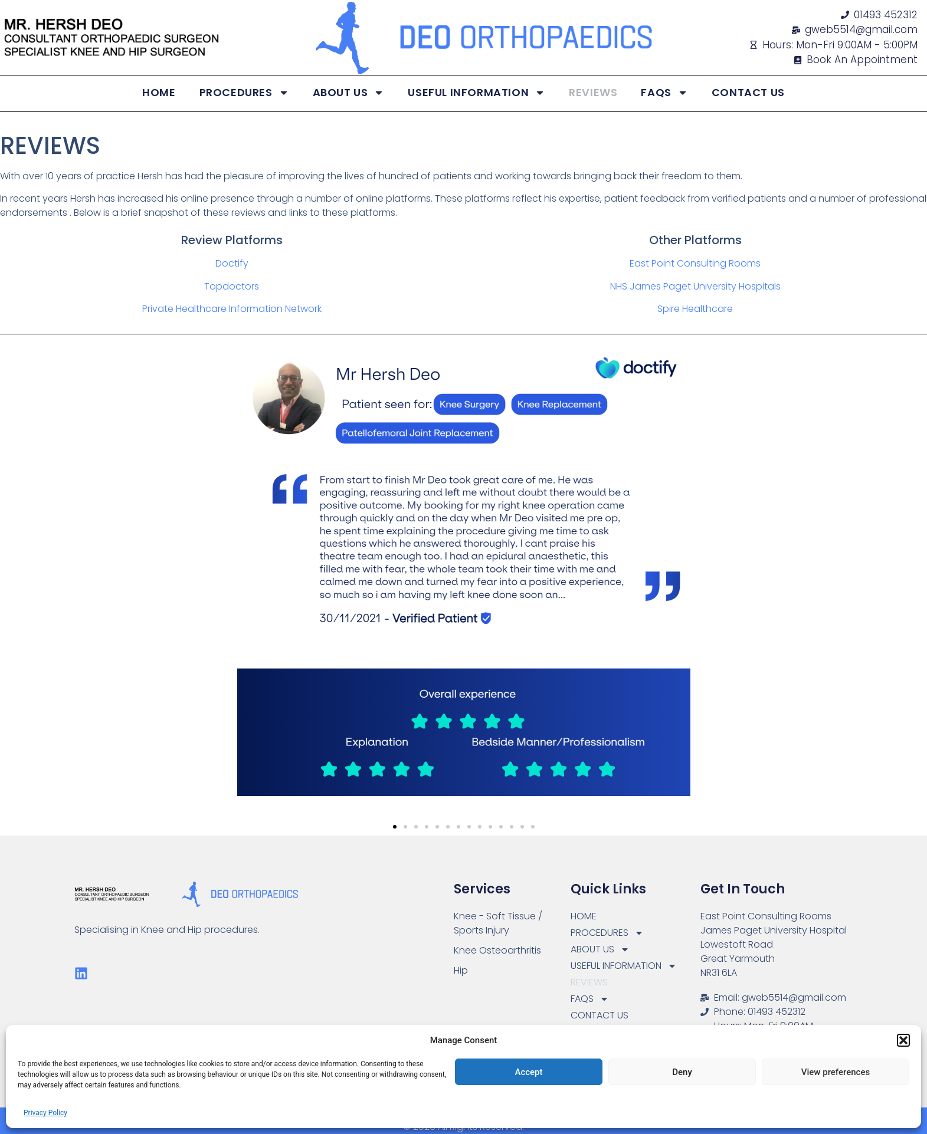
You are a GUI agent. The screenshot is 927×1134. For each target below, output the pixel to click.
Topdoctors (231, 286)
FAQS (664, 92)
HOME (158, 92)
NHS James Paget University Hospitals (695, 286)
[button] (903, 1040)
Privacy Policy (45, 1113)
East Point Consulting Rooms (695, 263)
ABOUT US (349, 92)
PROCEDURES (244, 92)
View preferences (835, 1072)
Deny (682, 1072)
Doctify (231, 263)
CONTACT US (748, 92)
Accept (528, 1072)
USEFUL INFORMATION (476, 92)
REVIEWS (593, 92)
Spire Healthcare (695, 308)
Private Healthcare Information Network (232, 308)
